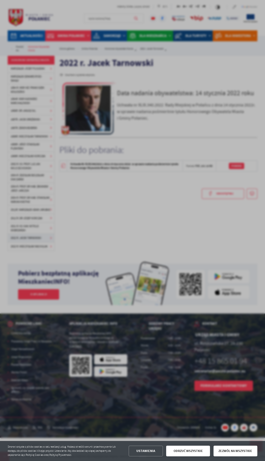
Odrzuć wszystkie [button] (188, 451)
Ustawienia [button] (145, 451)
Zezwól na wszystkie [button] (235, 451)
